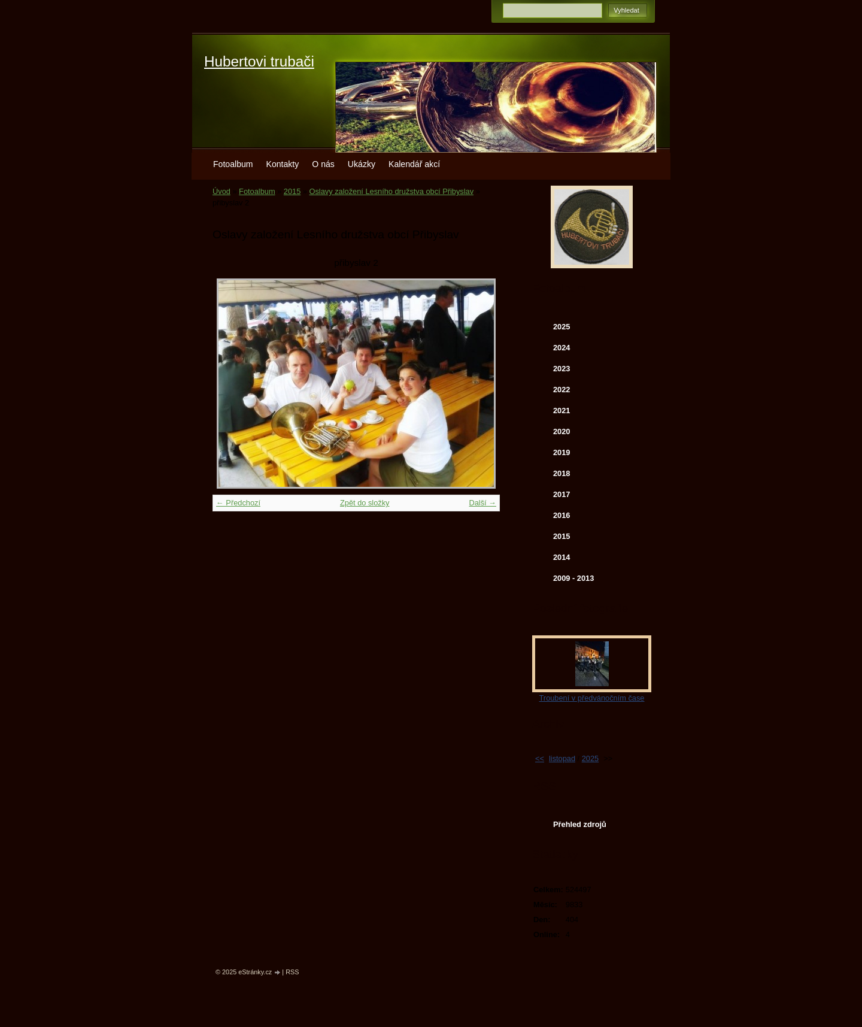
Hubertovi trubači (259, 61)
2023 (561, 368)
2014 (561, 557)
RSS (292, 972)
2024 (561, 347)
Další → (482, 502)
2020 (561, 431)
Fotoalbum (233, 164)
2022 (561, 389)
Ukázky (361, 164)
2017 (561, 494)
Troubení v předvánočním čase (592, 697)
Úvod (221, 191)
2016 (561, 515)
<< (539, 758)
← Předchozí (238, 502)
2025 (561, 326)
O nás (323, 164)
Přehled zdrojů (579, 824)
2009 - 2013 (573, 578)
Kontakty (282, 164)
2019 (561, 452)
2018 (561, 473)
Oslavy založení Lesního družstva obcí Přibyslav (391, 191)
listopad (562, 758)
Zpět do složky (365, 502)
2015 (292, 191)
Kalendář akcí (414, 164)
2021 (561, 410)
